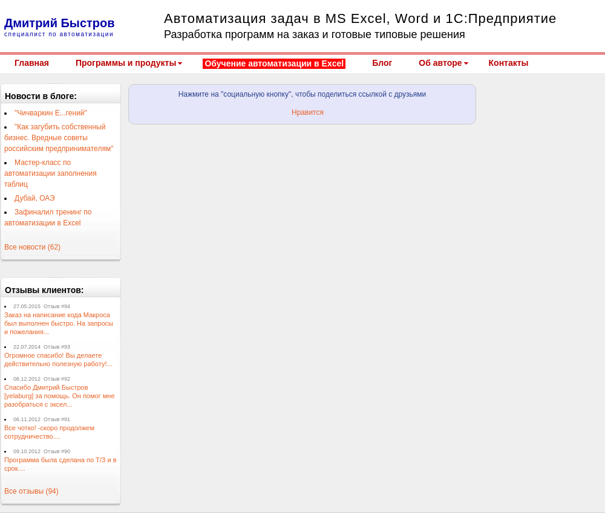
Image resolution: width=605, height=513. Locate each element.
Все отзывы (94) (31, 491)
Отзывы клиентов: (44, 290)
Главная (32, 63)
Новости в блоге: (41, 96)
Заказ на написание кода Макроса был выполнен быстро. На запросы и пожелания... (58, 323)
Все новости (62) (32, 247)
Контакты (509, 63)
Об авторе (440, 63)
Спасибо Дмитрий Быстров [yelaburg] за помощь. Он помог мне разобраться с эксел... (59, 396)
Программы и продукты (126, 63)
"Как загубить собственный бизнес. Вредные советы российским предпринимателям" (58, 138)
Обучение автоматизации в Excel (274, 63)
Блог (382, 63)
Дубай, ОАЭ (35, 198)
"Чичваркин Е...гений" (51, 113)
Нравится (308, 112)
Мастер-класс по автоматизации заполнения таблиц (50, 173)
